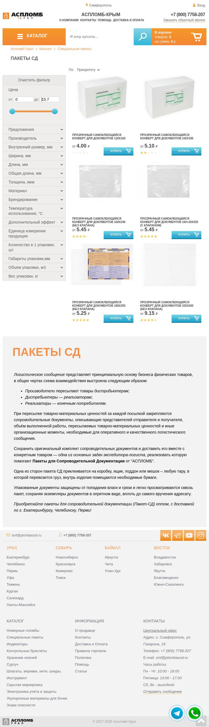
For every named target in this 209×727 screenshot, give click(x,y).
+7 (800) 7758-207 (188, 14)
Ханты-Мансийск (21, 605)
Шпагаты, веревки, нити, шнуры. (34, 671)
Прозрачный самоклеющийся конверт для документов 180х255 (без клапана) (98, 306)
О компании (69, 20)
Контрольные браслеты (27, 651)
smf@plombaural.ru (26, 535)
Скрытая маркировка (24, 685)
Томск (61, 577)
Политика (83, 657)
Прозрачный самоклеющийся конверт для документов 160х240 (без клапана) (98, 222)
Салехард (15, 598)
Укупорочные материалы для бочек (37, 698)
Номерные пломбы (23, 630)
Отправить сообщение (162, 691)
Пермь (12, 571)
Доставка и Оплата (91, 644)
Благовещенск (166, 577)
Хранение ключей (22, 657)
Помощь (104, 20)
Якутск (159, 571)
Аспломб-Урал (22, 49)
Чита (109, 564)
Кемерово (64, 571)
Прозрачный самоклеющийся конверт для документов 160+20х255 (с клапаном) (169, 222)
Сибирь (64, 548)
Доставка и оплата (128, 20)
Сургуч (12, 664)
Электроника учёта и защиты (31, 691)
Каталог (45, 49)
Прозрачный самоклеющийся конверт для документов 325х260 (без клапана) (166, 306)
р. (174, 42)
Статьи (81, 671)
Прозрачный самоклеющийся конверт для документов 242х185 (166, 136)
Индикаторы (17, 644)
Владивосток (165, 557)
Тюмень (13, 584)
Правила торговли (90, 651)
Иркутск (111, 557)
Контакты (88, 20)
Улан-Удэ (112, 571)
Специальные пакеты (75, 49)
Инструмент (17, 678)
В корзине (163, 32)
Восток (162, 548)
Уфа (10, 577)
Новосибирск (67, 557)
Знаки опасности (21, 705)
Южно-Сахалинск (169, 584)
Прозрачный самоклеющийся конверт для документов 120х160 (98, 136)
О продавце (85, 630)
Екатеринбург (18, 557)
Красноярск (65, 564)
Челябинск (16, 564)
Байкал (112, 548)
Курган (12, 591)
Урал (12, 548)
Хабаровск (163, 564)
